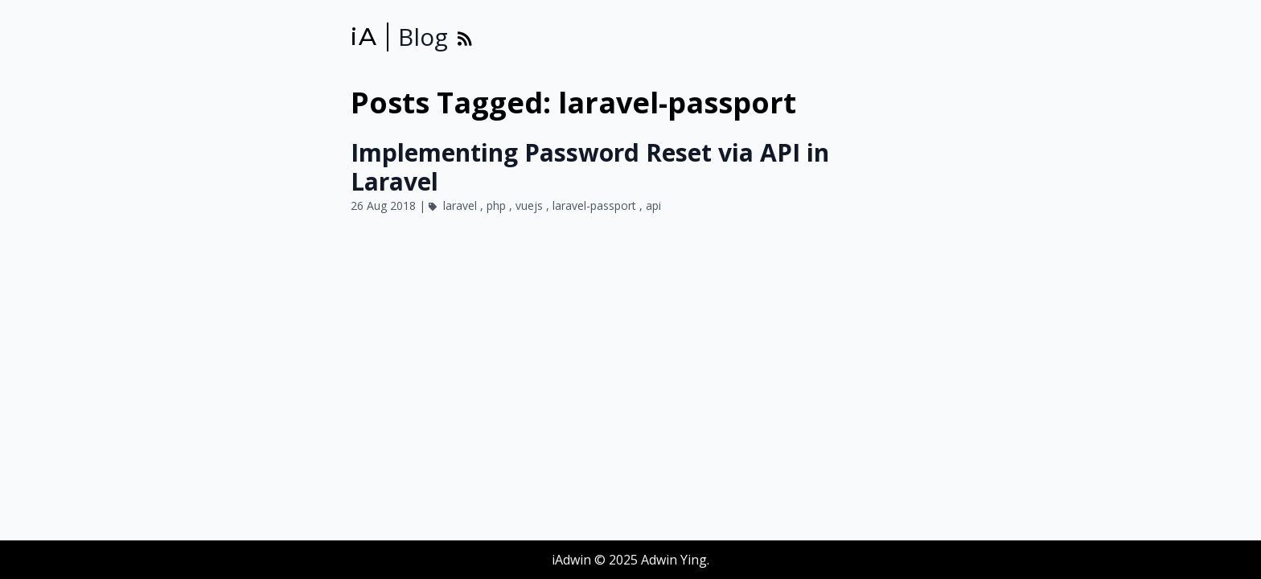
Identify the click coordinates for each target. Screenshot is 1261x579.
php (498, 205)
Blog (423, 37)
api (653, 205)
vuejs (530, 205)
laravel (461, 205)
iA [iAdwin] (364, 37)
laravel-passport (595, 205)
